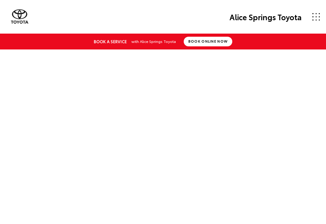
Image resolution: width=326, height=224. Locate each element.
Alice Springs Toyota (265, 17)
